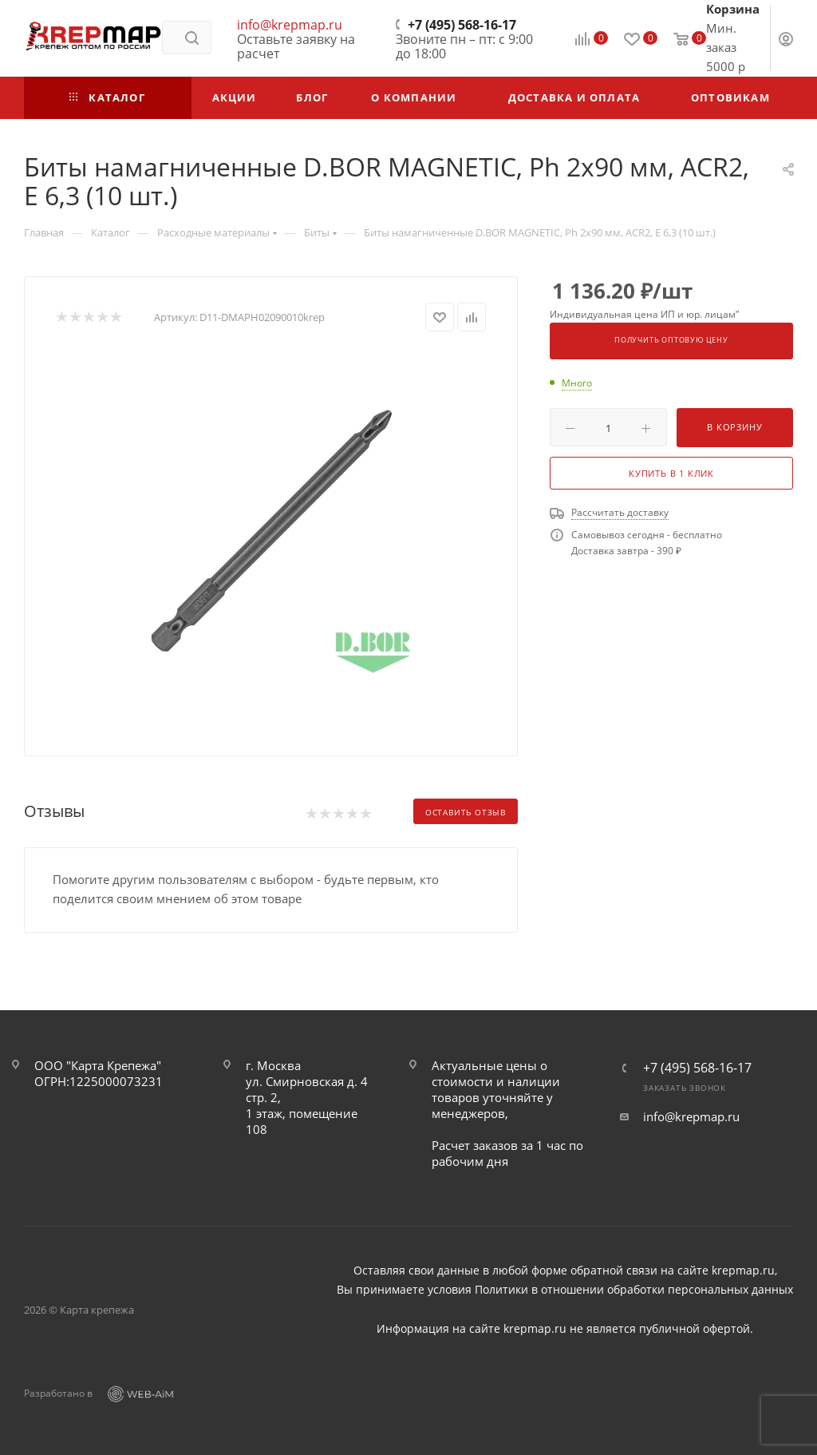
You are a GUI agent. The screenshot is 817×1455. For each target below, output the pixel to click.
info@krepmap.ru (289, 25)
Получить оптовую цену (671, 340)
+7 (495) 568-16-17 (462, 25)
